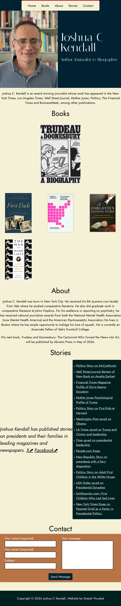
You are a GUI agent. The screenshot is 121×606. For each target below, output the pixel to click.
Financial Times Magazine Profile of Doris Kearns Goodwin (93, 387)
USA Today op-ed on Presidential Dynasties (90, 485)
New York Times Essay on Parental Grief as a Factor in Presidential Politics (94, 509)
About (59, 5)
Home (32, 5)
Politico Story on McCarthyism (96, 365)
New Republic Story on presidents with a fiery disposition (91, 461)
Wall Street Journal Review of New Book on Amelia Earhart (95, 374)
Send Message (60, 576)
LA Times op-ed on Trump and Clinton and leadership (96, 432)
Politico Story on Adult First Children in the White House (95, 474)
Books (45, 5)
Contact (88, 5)
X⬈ (29, 450)
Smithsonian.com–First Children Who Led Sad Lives (95, 495)
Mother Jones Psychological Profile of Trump (94, 400)
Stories (73, 5)
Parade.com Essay (88, 451)
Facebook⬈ (46, 450)
